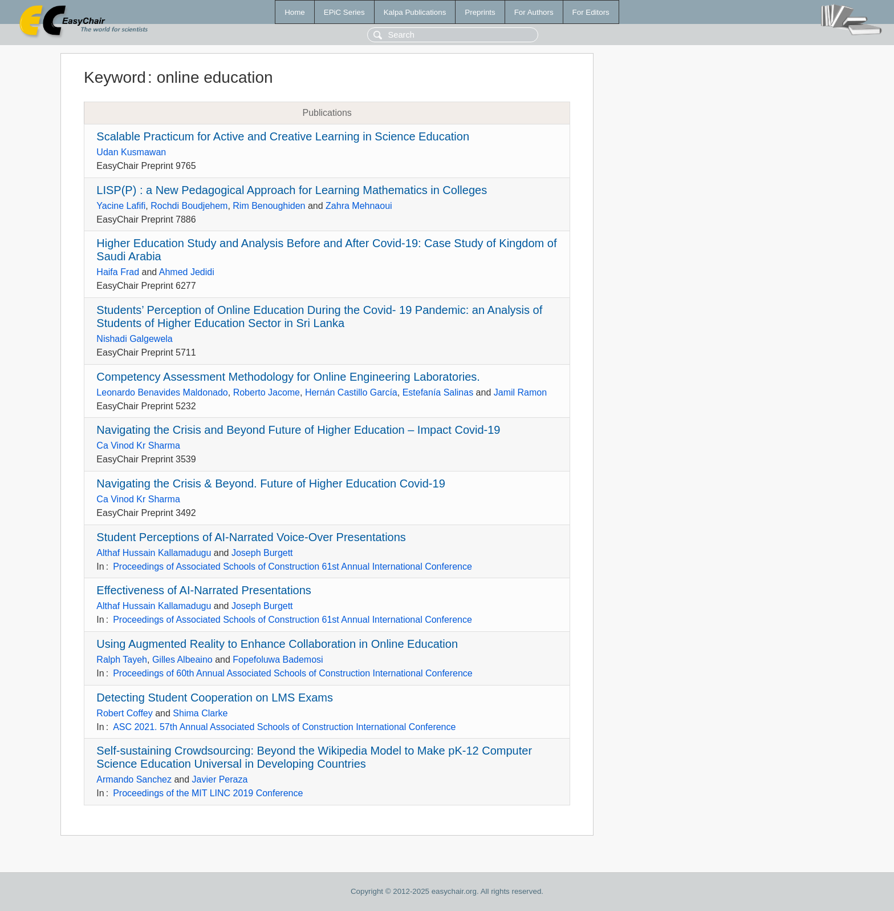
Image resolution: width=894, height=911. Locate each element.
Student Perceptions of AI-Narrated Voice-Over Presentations (251, 537)
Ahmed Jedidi (186, 272)
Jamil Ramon (520, 392)
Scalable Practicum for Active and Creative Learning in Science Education (282, 136)
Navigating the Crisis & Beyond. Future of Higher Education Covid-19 (270, 483)
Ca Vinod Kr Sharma (138, 445)
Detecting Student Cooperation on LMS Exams (214, 697)
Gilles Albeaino (182, 659)
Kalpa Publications (415, 12)
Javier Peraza (220, 779)
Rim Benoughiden (269, 206)
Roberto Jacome (266, 392)
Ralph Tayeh (121, 659)
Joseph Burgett (262, 553)
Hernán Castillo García (351, 392)
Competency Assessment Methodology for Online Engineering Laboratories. (288, 376)
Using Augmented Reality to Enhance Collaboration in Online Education (277, 644)
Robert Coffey (124, 713)
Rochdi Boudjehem (189, 206)
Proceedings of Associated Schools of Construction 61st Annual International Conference (292, 566)
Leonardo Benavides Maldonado (161, 392)
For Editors (590, 12)
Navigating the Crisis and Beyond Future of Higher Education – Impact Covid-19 (298, 430)
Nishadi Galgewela (134, 339)
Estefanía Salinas (438, 392)
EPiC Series (344, 12)
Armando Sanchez (134, 779)
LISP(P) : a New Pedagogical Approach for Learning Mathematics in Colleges (291, 190)
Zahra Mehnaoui (359, 206)
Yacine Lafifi (120, 206)
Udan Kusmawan (131, 152)
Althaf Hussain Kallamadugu (153, 553)
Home (295, 12)
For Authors (534, 12)
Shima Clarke (200, 713)
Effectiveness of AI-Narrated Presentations (203, 590)
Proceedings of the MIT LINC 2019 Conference (208, 793)
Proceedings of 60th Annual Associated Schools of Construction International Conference (293, 673)
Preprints (480, 12)
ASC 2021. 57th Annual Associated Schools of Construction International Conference (284, 727)
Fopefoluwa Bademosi (278, 659)
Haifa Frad (117, 272)
